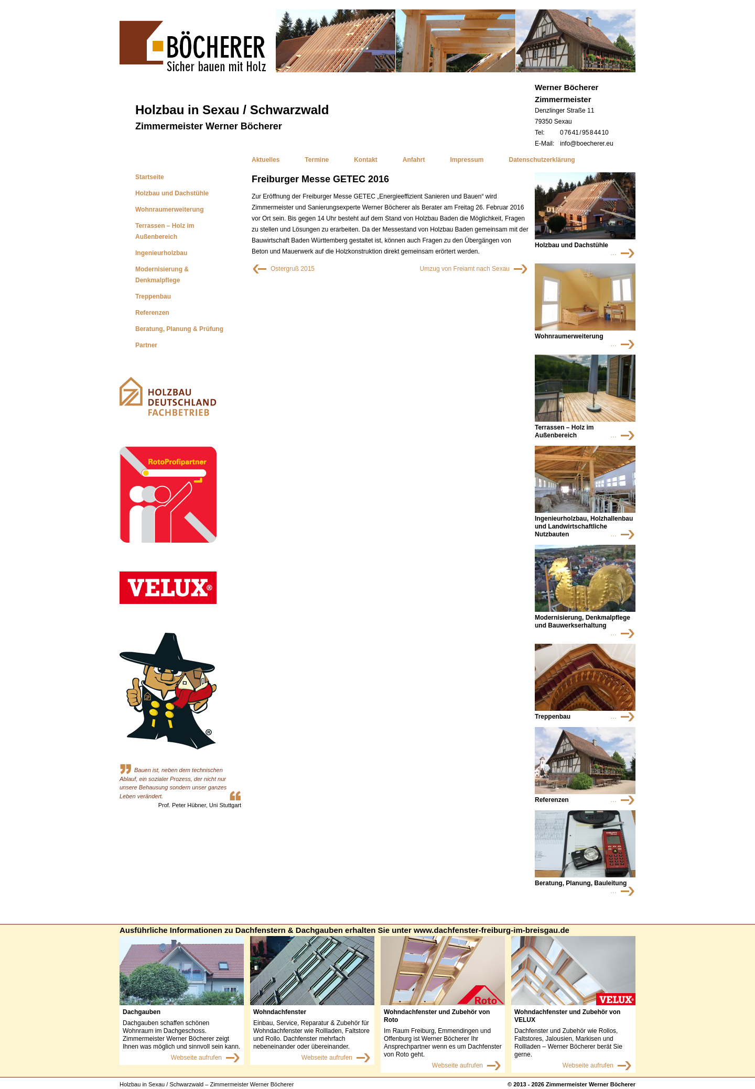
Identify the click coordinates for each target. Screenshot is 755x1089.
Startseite (149, 177)
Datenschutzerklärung (542, 159)
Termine (317, 159)
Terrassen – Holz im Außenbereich (165, 231)
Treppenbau (153, 296)
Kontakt (366, 159)
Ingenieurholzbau (161, 253)
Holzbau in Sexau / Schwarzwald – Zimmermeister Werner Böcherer (207, 1084)
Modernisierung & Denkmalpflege (162, 275)
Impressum (467, 159)
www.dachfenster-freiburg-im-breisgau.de (491, 930)
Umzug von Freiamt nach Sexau (461, 266)
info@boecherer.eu (586, 143)
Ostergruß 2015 (283, 266)
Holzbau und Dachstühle (172, 193)
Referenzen (152, 312)
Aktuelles (265, 159)
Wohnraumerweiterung (169, 209)
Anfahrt (414, 159)
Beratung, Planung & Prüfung (179, 329)
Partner (146, 345)
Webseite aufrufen (196, 1057)
